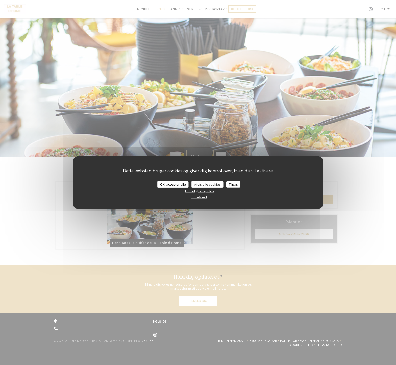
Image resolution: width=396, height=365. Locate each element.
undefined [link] (199, 197)
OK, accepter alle (173, 184)
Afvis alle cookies (207, 184)
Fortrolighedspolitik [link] (199, 191)
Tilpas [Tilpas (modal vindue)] (233, 184)
